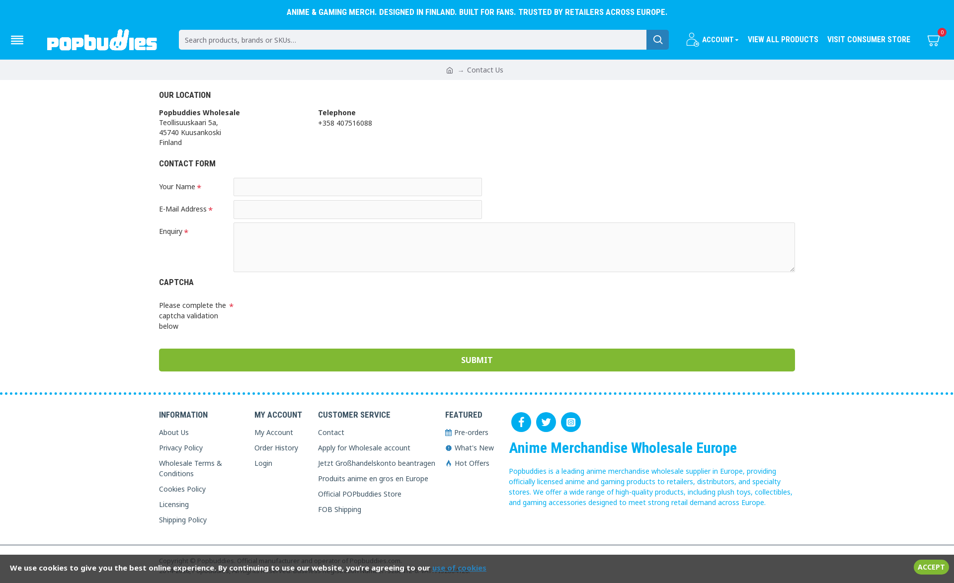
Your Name (177, 186)
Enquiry (170, 232)
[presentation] (303, 315)
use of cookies (459, 568)
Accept (931, 567)
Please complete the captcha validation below (192, 316)
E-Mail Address (183, 209)
